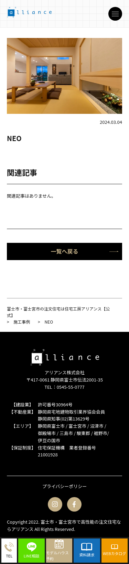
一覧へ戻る (85, 251)
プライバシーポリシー (64, 486)
